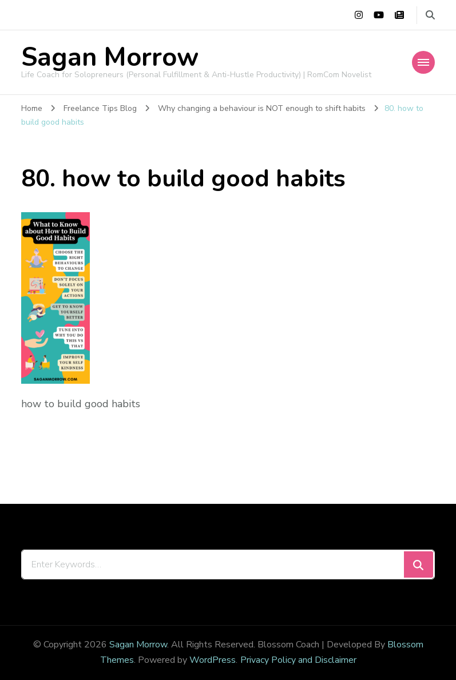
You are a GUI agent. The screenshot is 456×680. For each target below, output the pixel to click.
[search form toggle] (430, 15)
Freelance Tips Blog (100, 108)
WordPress (212, 660)
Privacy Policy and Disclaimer (298, 660)
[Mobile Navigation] (423, 62)
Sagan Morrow (110, 57)
